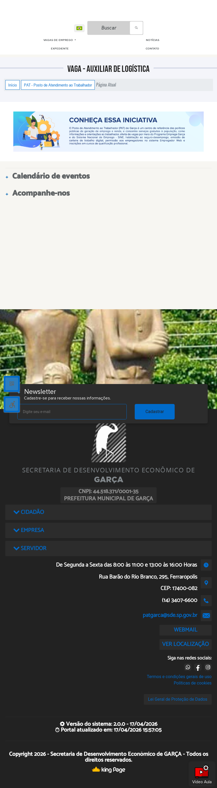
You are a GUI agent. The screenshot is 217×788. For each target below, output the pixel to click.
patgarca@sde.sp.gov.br (170, 615)
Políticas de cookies (192, 683)
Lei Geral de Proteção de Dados (177, 699)
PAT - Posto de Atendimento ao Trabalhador (58, 85)
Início (12, 85)
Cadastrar (154, 411)
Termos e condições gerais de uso (179, 676)
